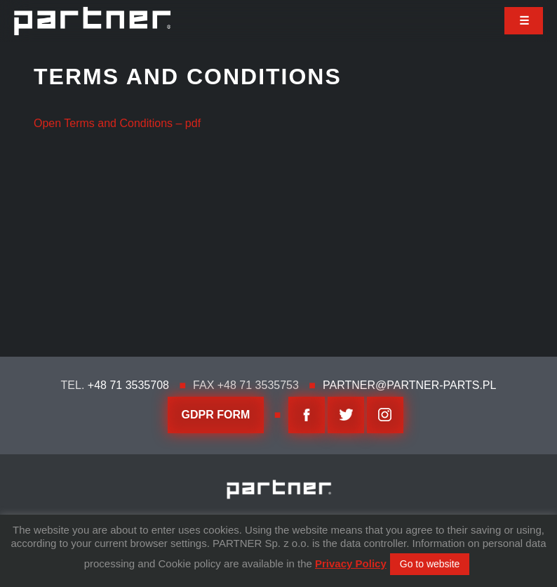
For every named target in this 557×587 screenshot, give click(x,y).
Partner (92, 21)
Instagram (385, 415)
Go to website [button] (430, 563)
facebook (306, 415)
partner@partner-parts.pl (409, 385)
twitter (346, 415)
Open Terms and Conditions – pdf (117, 123)
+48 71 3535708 (128, 385)
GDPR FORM (216, 415)
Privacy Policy (351, 563)
